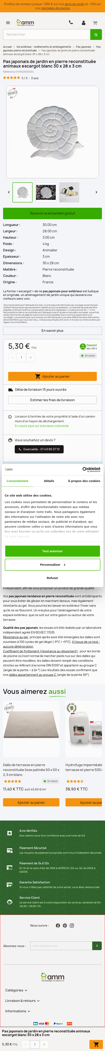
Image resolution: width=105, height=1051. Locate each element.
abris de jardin (75, 4)
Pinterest (65, 925)
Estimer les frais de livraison (52, 400)
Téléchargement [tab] (46, 490)
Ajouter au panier (52, 376)
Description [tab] (15, 490)
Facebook (58, 925)
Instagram (72, 925)
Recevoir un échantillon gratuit (52, 213)
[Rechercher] (46, 34)
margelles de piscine (55, 8)
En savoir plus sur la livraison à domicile (42, 426)
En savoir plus (52, 330)
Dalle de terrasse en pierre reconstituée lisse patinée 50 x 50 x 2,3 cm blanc (31, 770)
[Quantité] (21, 357)
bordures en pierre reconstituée (72, 547)
